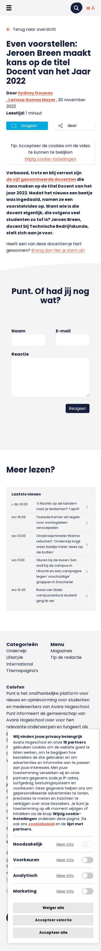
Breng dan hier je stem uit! (58, 250)
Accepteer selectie (53, 920)
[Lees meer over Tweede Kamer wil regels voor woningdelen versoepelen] (50, 522)
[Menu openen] (9, 7)
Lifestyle (14, 657)
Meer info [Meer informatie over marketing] (65, 891)
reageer (29, 126)
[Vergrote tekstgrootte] (93, 8)
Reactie (20, 354)
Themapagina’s (22, 671)
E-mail (63, 331)
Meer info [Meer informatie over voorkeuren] (65, 860)
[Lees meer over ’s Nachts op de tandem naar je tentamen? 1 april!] (50, 506)
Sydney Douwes (35, 93)
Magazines (61, 651)
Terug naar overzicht (34, 29)
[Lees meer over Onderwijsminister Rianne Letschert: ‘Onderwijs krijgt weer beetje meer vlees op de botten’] (50, 544)
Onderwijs (16, 651)
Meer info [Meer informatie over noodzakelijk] (65, 844)
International (19, 664)
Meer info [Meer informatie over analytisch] (65, 875)
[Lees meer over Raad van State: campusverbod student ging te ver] (50, 595)
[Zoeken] (76, 8)
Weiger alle (53, 907)
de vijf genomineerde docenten (41, 179)
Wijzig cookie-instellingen (50, 159)
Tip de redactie (66, 657)
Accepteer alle (53, 932)
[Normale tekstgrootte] (88, 8)
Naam (18, 331)
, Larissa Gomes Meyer (30, 100)
